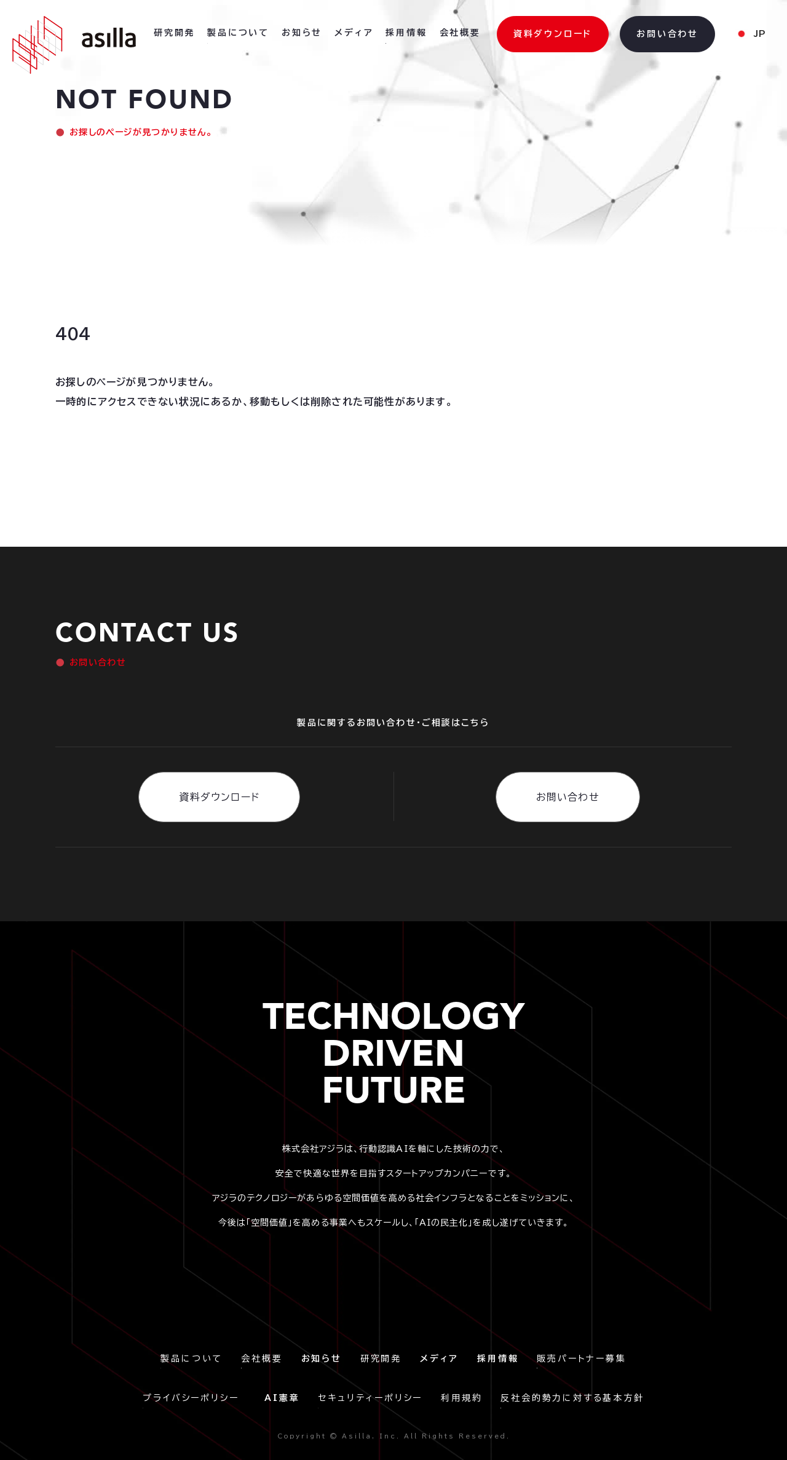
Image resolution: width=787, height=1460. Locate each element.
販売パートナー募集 (581, 1358)
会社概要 (261, 1358)
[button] (750, 34)
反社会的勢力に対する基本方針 (572, 1398)
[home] (74, 45)
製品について (191, 1358)
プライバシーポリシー (194, 1398)
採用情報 (406, 32)
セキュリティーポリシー (370, 1398)
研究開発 (380, 1358)
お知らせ (302, 32)
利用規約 (461, 1398)
